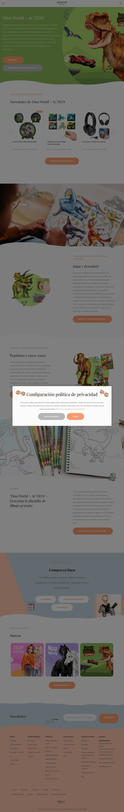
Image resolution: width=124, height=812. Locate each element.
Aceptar (75, 416)
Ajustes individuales (51, 416)
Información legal (61, 409)
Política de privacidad (77, 409)
